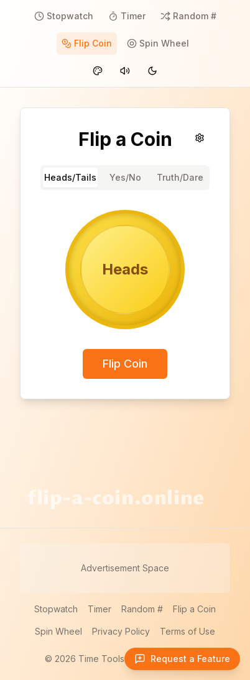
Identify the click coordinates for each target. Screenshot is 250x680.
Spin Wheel (58, 631)
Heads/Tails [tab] (70, 177)
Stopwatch (56, 609)
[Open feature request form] (182, 659)
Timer (99, 609)
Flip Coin (125, 363)
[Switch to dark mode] (152, 71)
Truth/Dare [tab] (180, 177)
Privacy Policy (121, 631)
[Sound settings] (200, 138)
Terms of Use (187, 631)
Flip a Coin (194, 609)
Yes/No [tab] (125, 177)
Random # (142, 609)
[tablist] (125, 177)
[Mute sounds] (125, 71)
